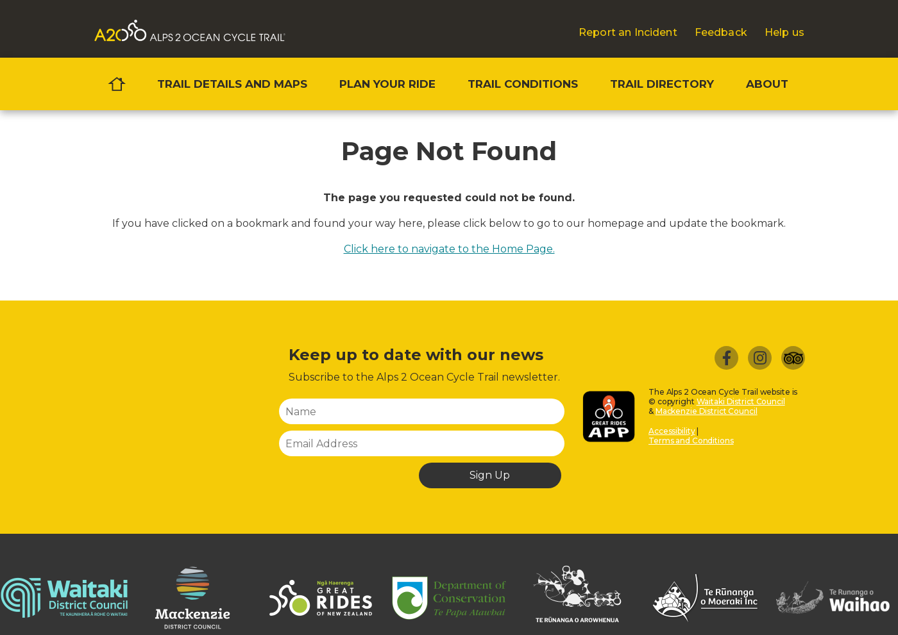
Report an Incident (628, 32)
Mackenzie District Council (707, 411)
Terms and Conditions (691, 440)
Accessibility (671, 431)
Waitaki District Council (741, 401)
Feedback (721, 32)
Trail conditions (523, 84)
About (767, 84)
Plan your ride (387, 84)
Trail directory (662, 84)
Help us (784, 32)
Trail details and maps (232, 84)
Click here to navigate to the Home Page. (449, 249)
